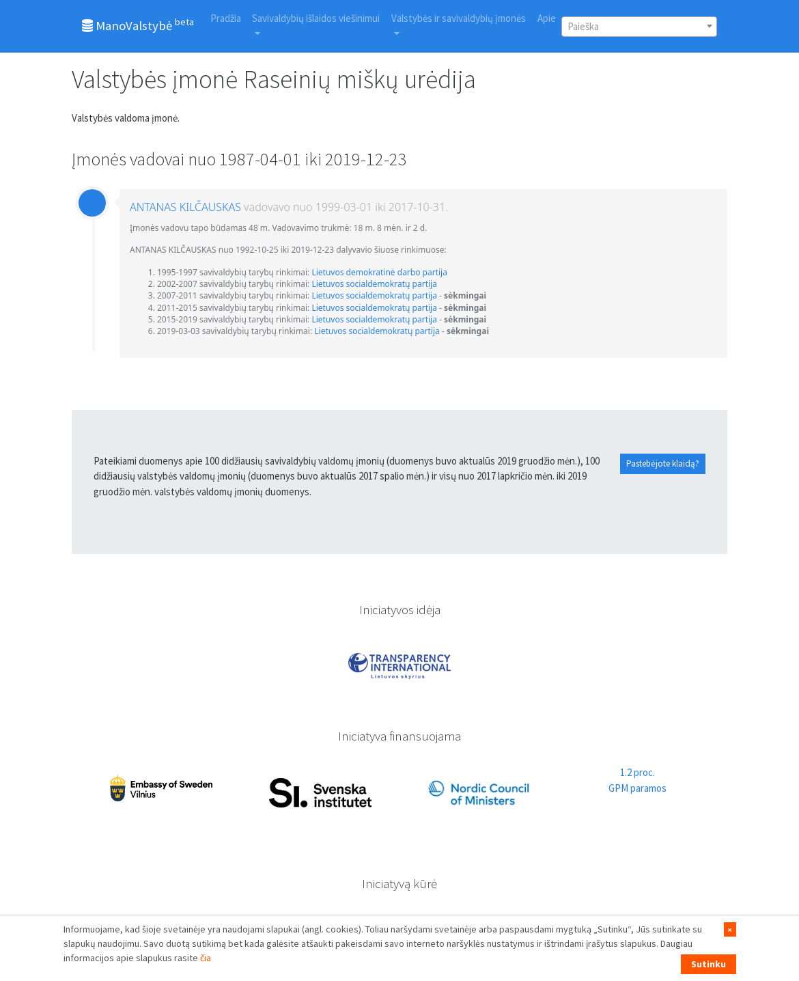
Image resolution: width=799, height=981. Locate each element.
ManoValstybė (138, 24)
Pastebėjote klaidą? (662, 463)
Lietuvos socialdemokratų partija (374, 284)
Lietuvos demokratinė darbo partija (379, 272)
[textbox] (639, 26)
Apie (546, 18)
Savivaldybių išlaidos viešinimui (316, 18)
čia (205, 958)
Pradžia (225, 18)
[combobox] (639, 26)
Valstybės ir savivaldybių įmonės (458, 18)
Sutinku (708, 964)
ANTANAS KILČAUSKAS (185, 207)
